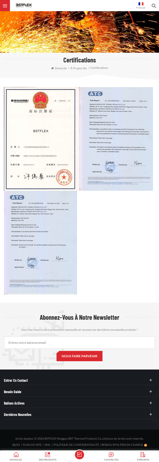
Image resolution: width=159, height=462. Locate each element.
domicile (59, 68)
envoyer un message (79, 455)
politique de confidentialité (76, 444)
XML (48, 444)
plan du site (32, 444)
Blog (16, 444)
